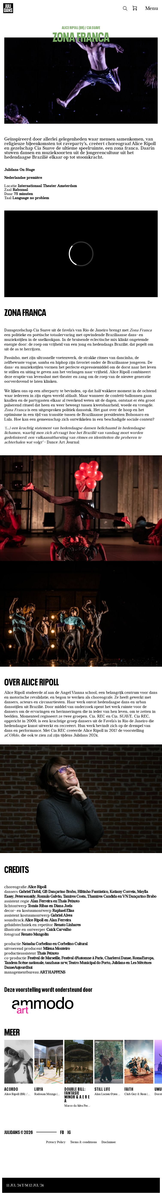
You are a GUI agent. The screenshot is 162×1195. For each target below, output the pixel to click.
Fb (62, 1132)
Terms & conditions (83, 1142)
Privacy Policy (55, 1142)
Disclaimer (108, 1142)
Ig (69, 1132)
